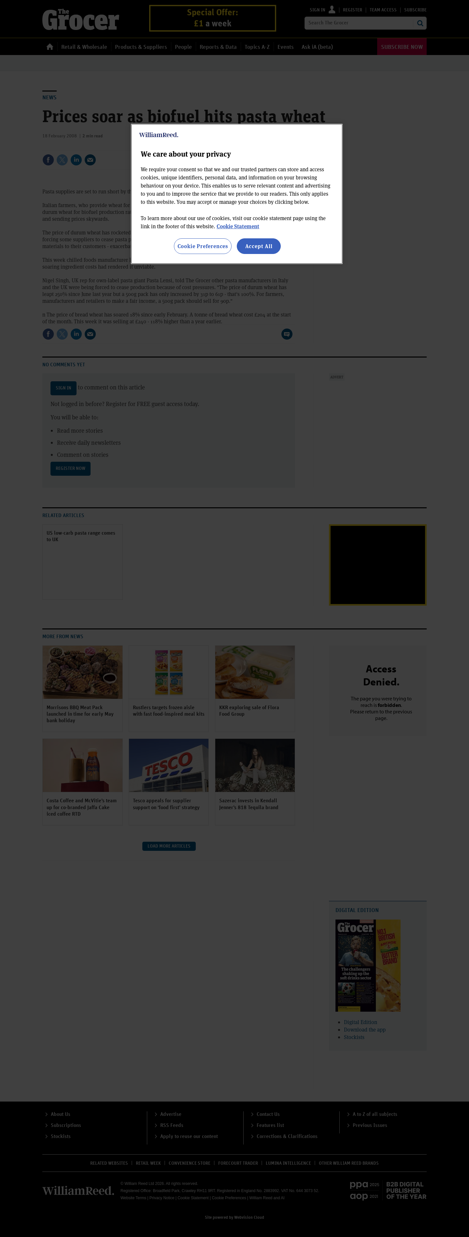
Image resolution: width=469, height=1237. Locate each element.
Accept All (259, 246)
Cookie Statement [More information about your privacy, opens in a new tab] (238, 226)
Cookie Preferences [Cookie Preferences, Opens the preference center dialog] (203, 246)
